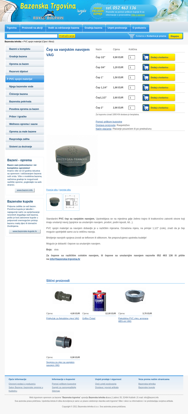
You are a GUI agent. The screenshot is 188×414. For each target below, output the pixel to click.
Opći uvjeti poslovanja (105, 384)
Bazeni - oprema (19, 160)
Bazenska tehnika (147, 384)
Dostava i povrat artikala (107, 387)
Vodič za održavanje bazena (63, 27)
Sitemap (56, 391)
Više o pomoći (138, 15)
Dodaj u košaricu (159, 57)
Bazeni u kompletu (19, 49)
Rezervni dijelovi (18, 71)
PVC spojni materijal (20, 79)
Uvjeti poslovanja (117, 27)
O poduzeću (139, 27)
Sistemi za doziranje (20, 146)
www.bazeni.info (25, 190)
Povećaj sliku (52, 190)
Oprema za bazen (19, 64)
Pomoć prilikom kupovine (109, 121)
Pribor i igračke (18, 116)
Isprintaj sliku (65, 190)
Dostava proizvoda (105, 125)
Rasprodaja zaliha (19, 139)
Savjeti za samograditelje (64, 387)
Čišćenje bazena (18, 94)
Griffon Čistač (88, 318)
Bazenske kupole (20, 201)
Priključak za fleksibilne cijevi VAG (62, 318)
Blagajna (175, 36)
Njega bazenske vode (21, 86)
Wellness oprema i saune (23, 124)
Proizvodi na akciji (32, 27)
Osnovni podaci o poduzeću (22, 384)
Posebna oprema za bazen (24, 109)
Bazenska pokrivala (20, 101)
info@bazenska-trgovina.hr (65, 259)
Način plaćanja (103, 128)
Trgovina (12, 27)
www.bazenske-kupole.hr (25, 231)
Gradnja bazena (93, 27)
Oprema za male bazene (22, 131)
